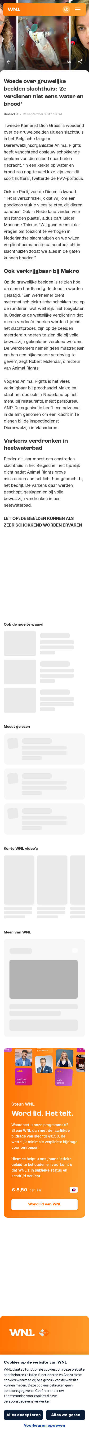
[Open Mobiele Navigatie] (77, 9)
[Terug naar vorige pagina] (8, 61)
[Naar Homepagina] (14, 9)
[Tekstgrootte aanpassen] (68, 61)
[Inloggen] (66, 9)
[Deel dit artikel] (80, 61)
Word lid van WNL (44, 1204)
